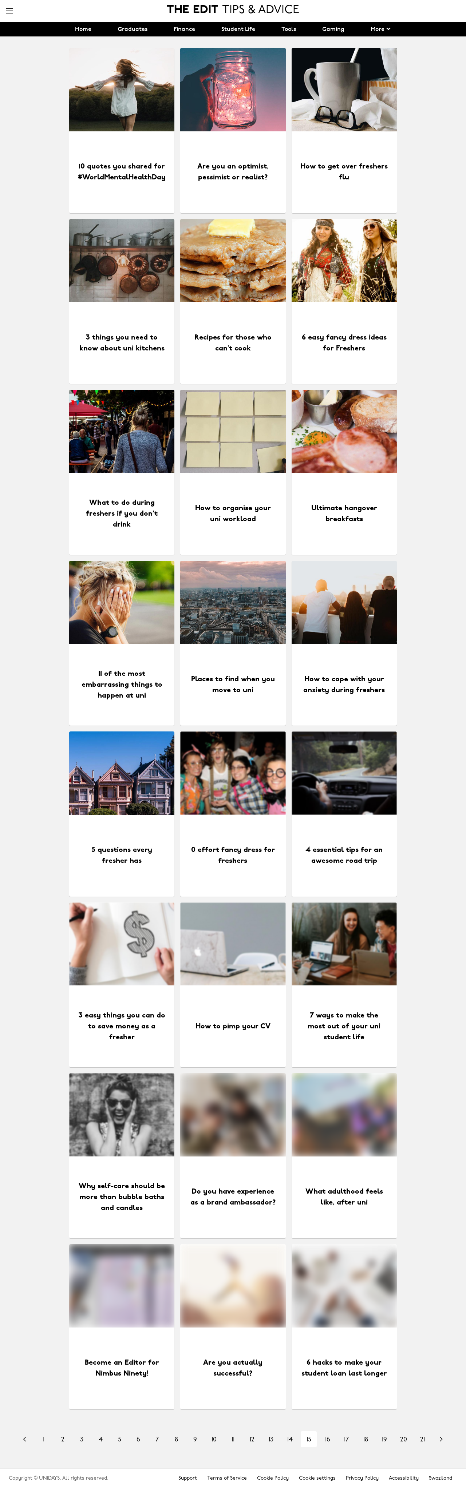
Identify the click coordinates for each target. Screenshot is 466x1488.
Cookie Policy (273, 1478)
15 (309, 1439)
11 (233, 1439)
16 (327, 1439)
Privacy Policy (362, 1478)
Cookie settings (317, 1478)
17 (346, 1439)
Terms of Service (227, 1478)
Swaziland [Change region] (440, 1478)
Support (187, 1478)
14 (290, 1439)
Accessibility (404, 1478)
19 (384, 1439)
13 (271, 1439)
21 (422, 1439)
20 (403, 1439)
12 (252, 1439)
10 (214, 1439)
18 (365, 1439)
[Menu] (9, 11)
